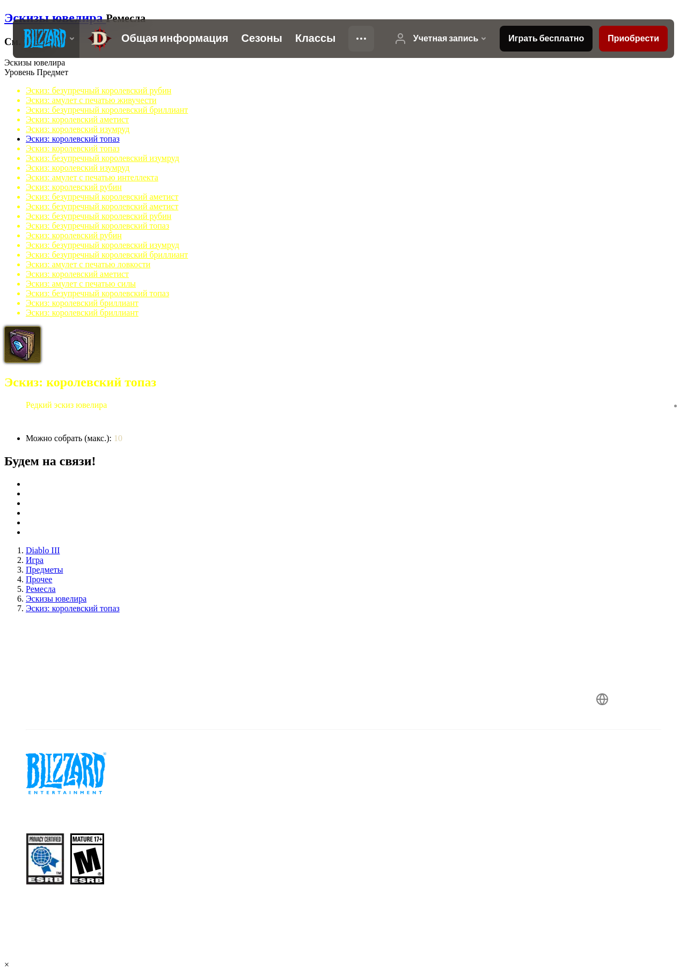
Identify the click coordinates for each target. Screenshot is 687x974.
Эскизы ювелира (55, 18)
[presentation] (46, 38)
